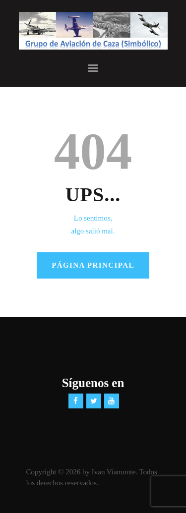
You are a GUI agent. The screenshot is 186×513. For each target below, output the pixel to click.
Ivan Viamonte (113, 472)
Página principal (93, 265)
